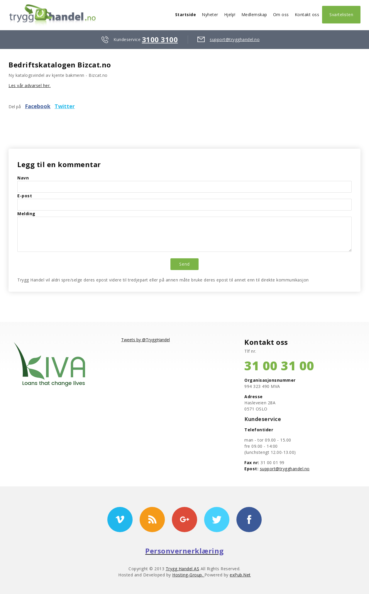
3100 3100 (160, 39)
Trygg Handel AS (182, 568)
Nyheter (210, 14)
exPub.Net (240, 575)
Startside (185, 14)
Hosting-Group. (188, 575)
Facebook (37, 106)
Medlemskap (254, 14)
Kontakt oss (307, 14)
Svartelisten (341, 14)
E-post (24, 195)
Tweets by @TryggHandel (145, 339)
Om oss (281, 14)
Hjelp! (230, 14)
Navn (23, 178)
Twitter (65, 106)
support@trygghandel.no (235, 39)
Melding (26, 213)
